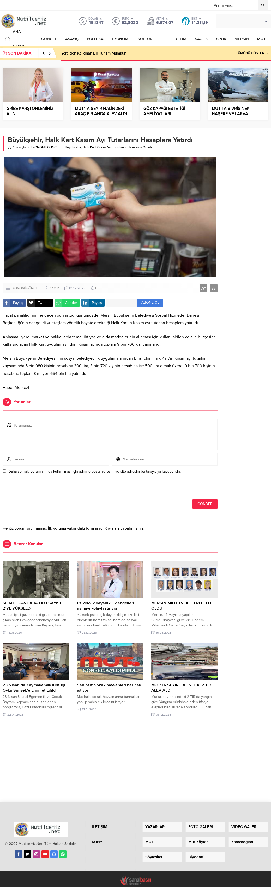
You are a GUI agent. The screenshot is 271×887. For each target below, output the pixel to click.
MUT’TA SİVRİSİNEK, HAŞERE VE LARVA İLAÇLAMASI (231, 114)
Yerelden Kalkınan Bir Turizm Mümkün (93, 53)
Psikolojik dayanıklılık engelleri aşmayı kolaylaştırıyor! (105, 606)
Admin (54, 288)
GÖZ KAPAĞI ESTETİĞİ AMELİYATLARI (164, 111)
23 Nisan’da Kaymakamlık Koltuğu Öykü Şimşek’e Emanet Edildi (35, 687)
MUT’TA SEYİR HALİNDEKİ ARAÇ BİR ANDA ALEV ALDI (101, 111)
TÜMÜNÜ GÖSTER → (252, 53)
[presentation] (38, 488)
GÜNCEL (53, 147)
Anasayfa (17, 147)
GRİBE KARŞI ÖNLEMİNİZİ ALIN (31, 111)
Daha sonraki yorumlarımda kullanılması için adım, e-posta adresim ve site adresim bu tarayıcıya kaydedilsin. (94, 471)
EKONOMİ (38, 147)
